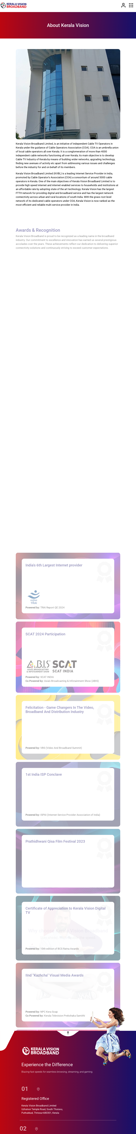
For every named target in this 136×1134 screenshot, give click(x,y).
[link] (13, 5)
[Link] (123, 5)
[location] (38, 1075)
